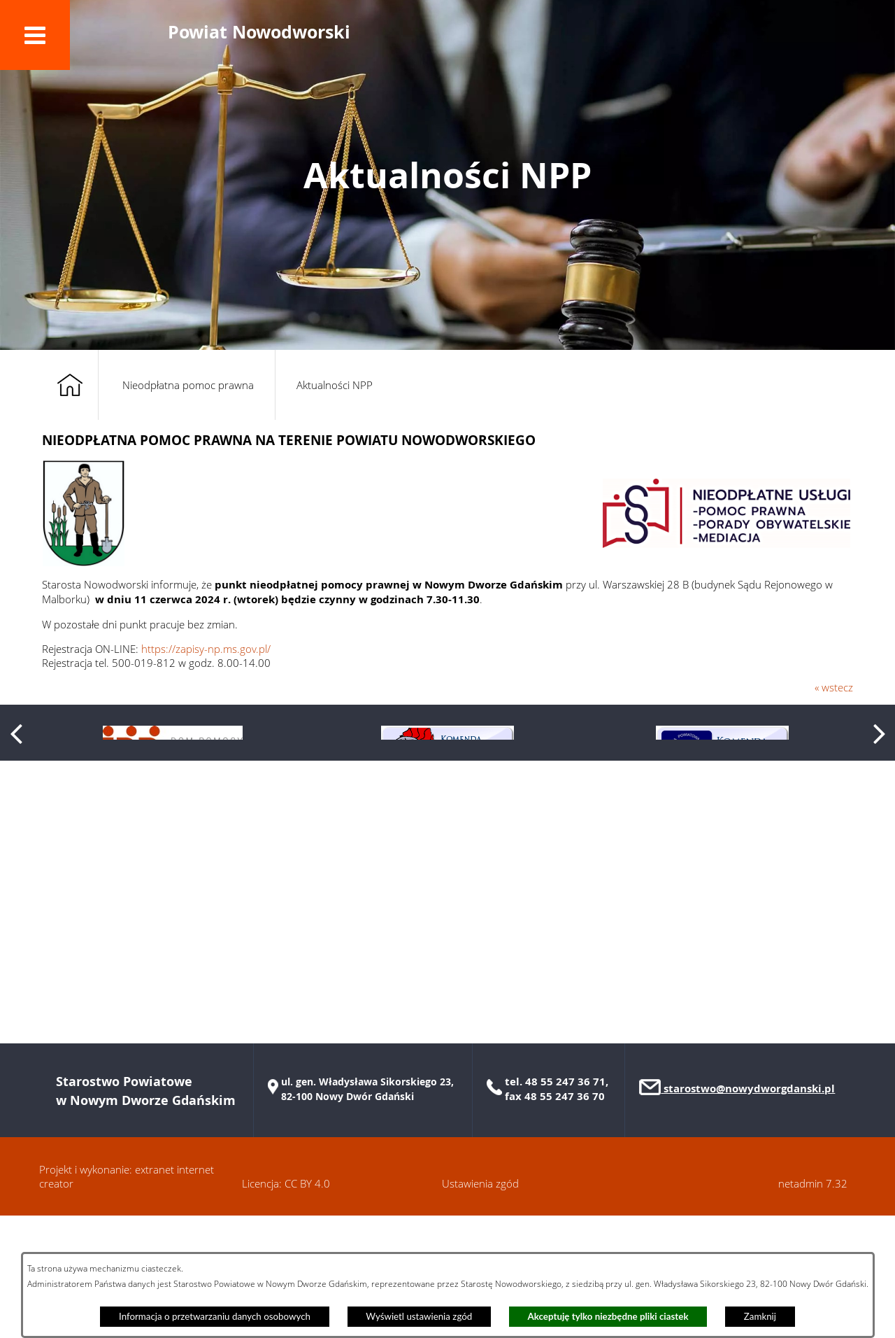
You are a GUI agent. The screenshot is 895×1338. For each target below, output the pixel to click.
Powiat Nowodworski (259, 32)
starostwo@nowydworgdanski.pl (748, 1211)
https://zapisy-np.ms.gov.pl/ (206, 649)
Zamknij (760, 1316)
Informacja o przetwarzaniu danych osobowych (214, 1316)
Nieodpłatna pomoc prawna (188, 385)
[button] (35, 35)
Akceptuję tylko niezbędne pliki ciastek (608, 1316)
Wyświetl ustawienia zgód (419, 1316)
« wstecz (834, 687)
